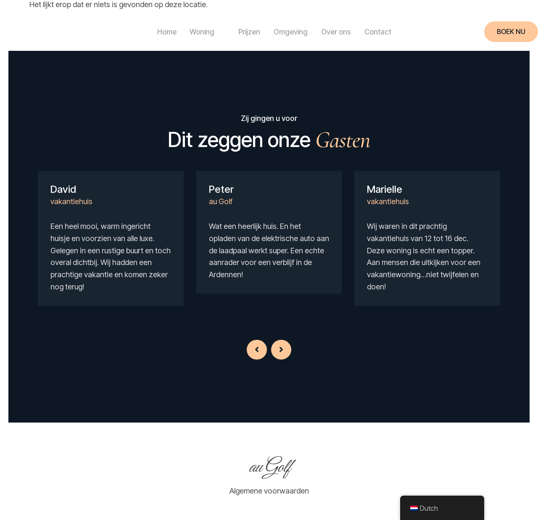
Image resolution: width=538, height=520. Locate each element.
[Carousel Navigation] (269, 339)
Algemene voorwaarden (269, 490)
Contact (384, 32)
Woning (200, 32)
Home (156, 32)
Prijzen (246, 32)
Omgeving (291, 32)
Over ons (339, 32)
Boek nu (511, 31)
